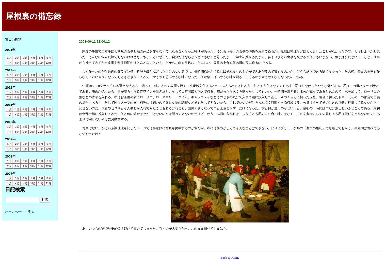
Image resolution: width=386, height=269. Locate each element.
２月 (17, 57)
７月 (9, 80)
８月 (17, 97)
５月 (40, 92)
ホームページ (14, 212)
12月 (48, 63)
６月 (48, 92)
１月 (9, 75)
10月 (32, 97)
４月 (32, 92)
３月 (24, 57)
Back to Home (229, 257)
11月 (40, 97)
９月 (24, 97)
